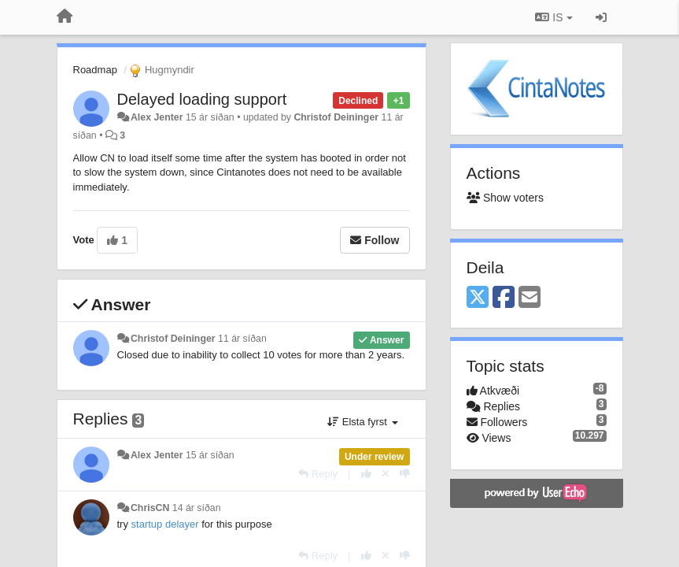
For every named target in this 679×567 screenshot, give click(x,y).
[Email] (529, 298)
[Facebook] (504, 298)
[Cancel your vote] (385, 474)
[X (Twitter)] (478, 298)
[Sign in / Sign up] (601, 17)
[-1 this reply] (405, 474)
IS (553, 17)
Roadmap (95, 70)
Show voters (505, 197)
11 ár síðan (242, 338)
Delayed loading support (202, 99)
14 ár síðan (196, 507)
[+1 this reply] (366, 474)
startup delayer (165, 524)
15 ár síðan (210, 455)
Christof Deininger (335, 117)
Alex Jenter (157, 117)
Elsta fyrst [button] (362, 422)
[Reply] (318, 474)
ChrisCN (150, 507)
